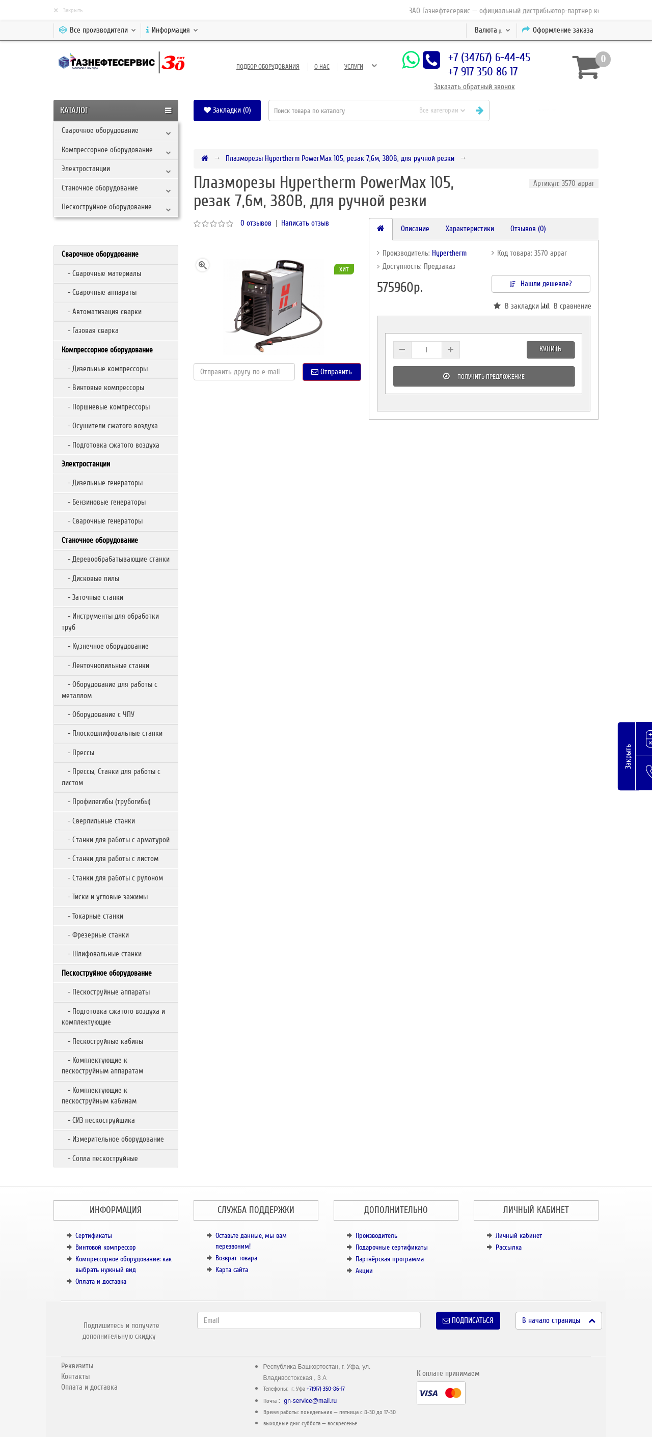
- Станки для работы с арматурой (116, 839)
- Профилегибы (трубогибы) (106, 801)
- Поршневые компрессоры (106, 406)
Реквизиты (77, 1365)
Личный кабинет (519, 1235)
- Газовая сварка (90, 330)
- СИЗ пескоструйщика (98, 1120)
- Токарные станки (92, 916)
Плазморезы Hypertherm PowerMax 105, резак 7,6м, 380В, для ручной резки (340, 158)
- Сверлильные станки (98, 820)
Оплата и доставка (100, 1281)
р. (492, 30)
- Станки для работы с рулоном (112, 877)
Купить (550, 348)
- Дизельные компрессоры (105, 368)
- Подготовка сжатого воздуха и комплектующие (113, 1017)
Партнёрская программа (390, 1259)
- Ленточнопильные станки (105, 665)
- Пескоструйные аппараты (106, 992)
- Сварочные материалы (101, 273)
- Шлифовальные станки (102, 953)
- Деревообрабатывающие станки (116, 559)
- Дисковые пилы (90, 578)
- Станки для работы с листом (110, 858)
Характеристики (470, 228)
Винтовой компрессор (105, 1247)
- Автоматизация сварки (102, 311)
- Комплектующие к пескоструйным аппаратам (102, 1065)
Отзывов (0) (528, 228)
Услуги (353, 67)
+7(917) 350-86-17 (326, 1389)
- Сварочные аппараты (99, 292)
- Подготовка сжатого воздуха (110, 445)
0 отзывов (255, 223)
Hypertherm (449, 253)
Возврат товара (236, 1258)
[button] (548, 110)
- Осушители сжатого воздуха (110, 425)
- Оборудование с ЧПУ (98, 714)
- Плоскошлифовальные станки (112, 733)
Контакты (75, 1376)
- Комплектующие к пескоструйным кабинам (99, 1096)
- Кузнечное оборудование (105, 646)
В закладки (516, 306)
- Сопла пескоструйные (100, 1158)
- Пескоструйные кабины (102, 1041)
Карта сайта (231, 1269)
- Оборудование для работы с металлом (109, 690)
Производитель (376, 1235)
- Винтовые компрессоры (103, 387)
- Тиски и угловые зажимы (105, 896)
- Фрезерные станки (95, 934)
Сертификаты (93, 1235)
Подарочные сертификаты (392, 1247)
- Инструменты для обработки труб (110, 621)
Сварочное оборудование (100, 130)
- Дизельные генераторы (102, 482)
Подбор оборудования (268, 67)
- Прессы (78, 752)
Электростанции (86, 168)
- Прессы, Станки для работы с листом (111, 777)
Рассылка (509, 1247)
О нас (322, 67)
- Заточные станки (92, 597)
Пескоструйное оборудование (107, 206)
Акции (364, 1270)
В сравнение (565, 306)
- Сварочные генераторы (102, 521)
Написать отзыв (305, 223)
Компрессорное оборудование (107, 149)
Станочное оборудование (100, 187)
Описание (415, 228)
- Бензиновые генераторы (104, 502)
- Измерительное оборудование (113, 1139)
